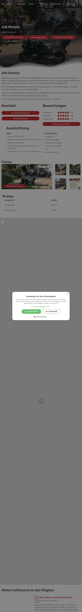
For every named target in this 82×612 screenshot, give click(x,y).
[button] (41, 307)
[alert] (41, 306)
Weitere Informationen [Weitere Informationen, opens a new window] (51, 303)
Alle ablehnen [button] (51, 311)
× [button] (67, 294)
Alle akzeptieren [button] (31, 311)
